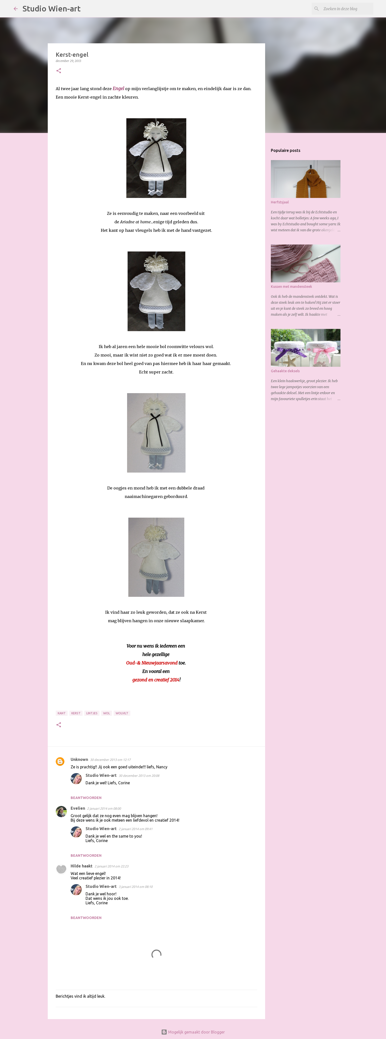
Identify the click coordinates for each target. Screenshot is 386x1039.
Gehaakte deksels (285, 371)
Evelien (78, 808)
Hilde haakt (82, 866)
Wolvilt (122, 713)
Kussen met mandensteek (291, 287)
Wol (106, 713)
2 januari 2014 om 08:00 (104, 808)
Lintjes (91, 713)
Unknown (79, 759)
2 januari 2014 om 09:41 (135, 829)
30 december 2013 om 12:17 (110, 759)
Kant (62, 713)
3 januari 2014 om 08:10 (135, 886)
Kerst (76, 713)
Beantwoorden (86, 798)
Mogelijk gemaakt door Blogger (193, 1032)
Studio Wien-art (52, 8)
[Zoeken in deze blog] (347, 9)
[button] (59, 71)
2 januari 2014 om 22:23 (111, 866)
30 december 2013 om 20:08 (139, 775)
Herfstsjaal (280, 202)
